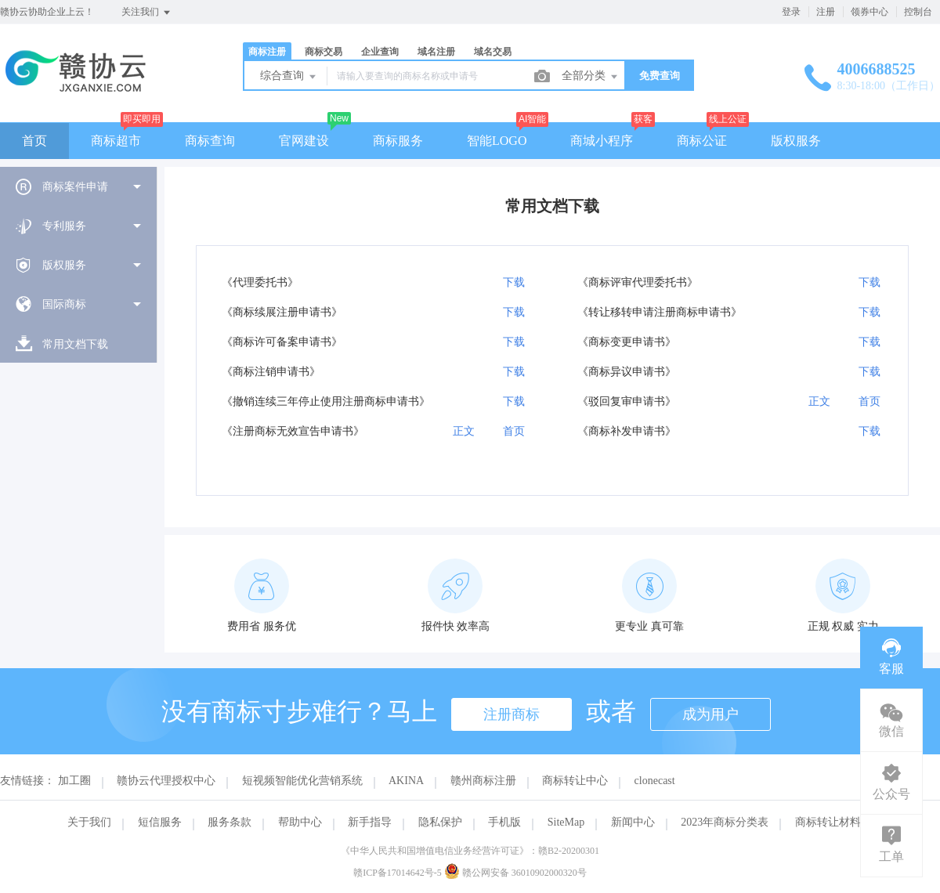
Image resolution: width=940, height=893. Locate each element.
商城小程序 (601, 140)
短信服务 (160, 822)
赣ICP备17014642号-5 (397, 872)
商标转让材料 (828, 822)
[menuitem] (78, 186)
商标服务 (398, 140)
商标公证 (702, 140)
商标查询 (210, 140)
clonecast (654, 780)
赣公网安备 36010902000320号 (515, 872)
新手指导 (370, 822)
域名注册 (436, 51)
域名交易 (493, 51)
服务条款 (229, 822)
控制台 (918, 11)
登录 (791, 11)
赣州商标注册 (483, 780)
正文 (819, 401)
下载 (514, 282)
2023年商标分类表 (724, 822)
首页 (34, 140)
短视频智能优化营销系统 (302, 780)
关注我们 (146, 12)
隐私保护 (440, 822)
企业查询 (380, 51)
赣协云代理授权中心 (166, 780)
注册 (825, 11)
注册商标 (511, 714)
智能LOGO (496, 140)
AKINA (406, 780)
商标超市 (116, 140)
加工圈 (74, 780)
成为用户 (710, 714)
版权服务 (796, 140)
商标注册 (267, 51)
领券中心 (869, 11)
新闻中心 (633, 822)
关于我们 (89, 822)
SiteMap (566, 822)
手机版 (504, 822)
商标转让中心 (575, 780)
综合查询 (289, 76)
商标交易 (323, 51)
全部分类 (591, 76)
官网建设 (304, 140)
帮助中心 (300, 822)
